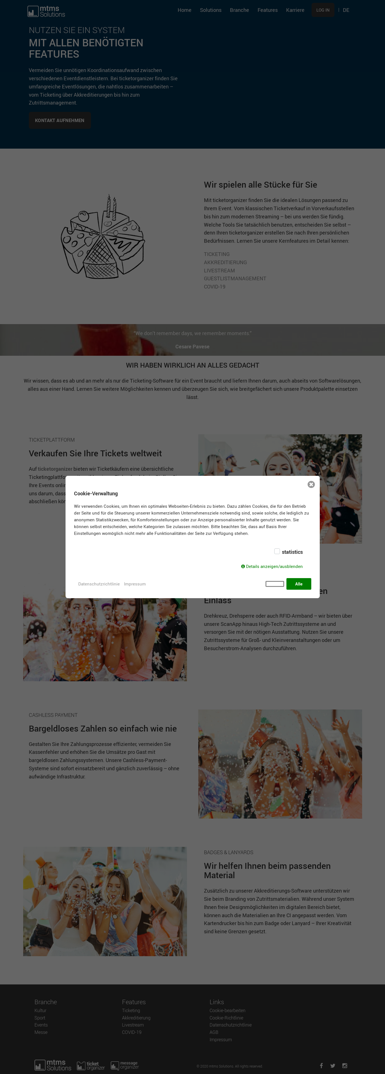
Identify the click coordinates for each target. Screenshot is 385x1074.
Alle (299, 584)
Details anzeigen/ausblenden (274, 566)
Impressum (135, 584)
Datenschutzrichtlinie (99, 584)
